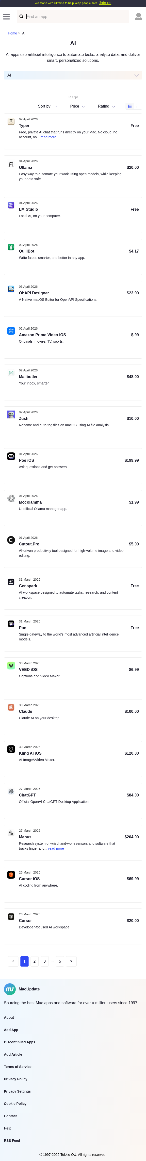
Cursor (25, 920)
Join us (105, 2)
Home (12, 33)
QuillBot (26, 251)
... (52, 960)
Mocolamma (30, 502)
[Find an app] (21, 17)
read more (48, 137)
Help (7, 1128)
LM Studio (28, 209)
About (9, 1017)
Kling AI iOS (30, 753)
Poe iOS (26, 460)
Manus (25, 837)
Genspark (28, 585)
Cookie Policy (15, 1103)
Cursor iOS (29, 878)
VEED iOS (28, 669)
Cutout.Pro (29, 544)
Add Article (13, 1054)
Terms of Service (18, 1067)
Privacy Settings (17, 1091)
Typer (24, 125)
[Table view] (138, 106)
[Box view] (130, 106)
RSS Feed (12, 1140)
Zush (23, 418)
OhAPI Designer (34, 293)
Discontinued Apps (19, 1042)
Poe (22, 627)
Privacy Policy (15, 1079)
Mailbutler (28, 376)
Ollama (25, 167)
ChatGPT (27, 795)
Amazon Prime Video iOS (42, 334)
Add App (11, 1030)
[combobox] (98, 106)
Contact (10, 1116)
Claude (25, 711)
